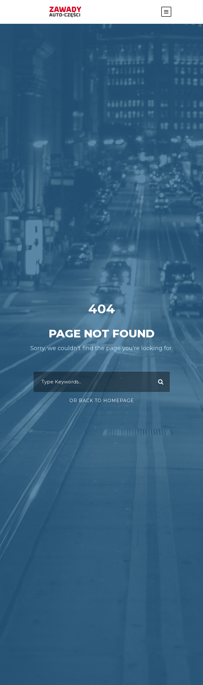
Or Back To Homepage (101, 400)
